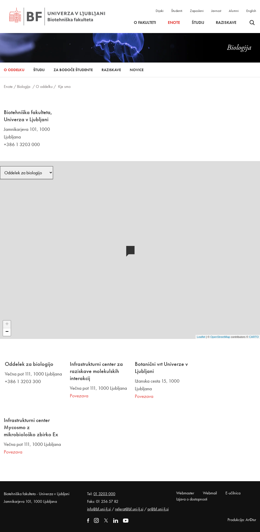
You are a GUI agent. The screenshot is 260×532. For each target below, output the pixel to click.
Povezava (79, 396)
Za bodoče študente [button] (73, 69)
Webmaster (185, 493)
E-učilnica (232, 493)
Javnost (216, 10)
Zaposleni (197, 10)
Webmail (210, 493)
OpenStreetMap (220, 336)
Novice (136, 69)
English (251, 10)
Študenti (176, 10)
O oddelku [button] (14, 69)
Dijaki (160, 10)
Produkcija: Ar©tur (242, 519)
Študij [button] (198, 22)
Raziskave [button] (226, 22)
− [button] (7, 332)
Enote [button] (174, 22)
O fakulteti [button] (145, 22)
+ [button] (7, 324)
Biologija (23, 86)
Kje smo (64, 86)
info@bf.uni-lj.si (99, 509)
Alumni (234, 10)
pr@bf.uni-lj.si (158, 509)
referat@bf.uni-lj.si (129, 509)
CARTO (254, 336)
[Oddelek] (26, 172)
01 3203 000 (104, 493)
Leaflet (201, 336)
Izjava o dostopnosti (191, 499)
